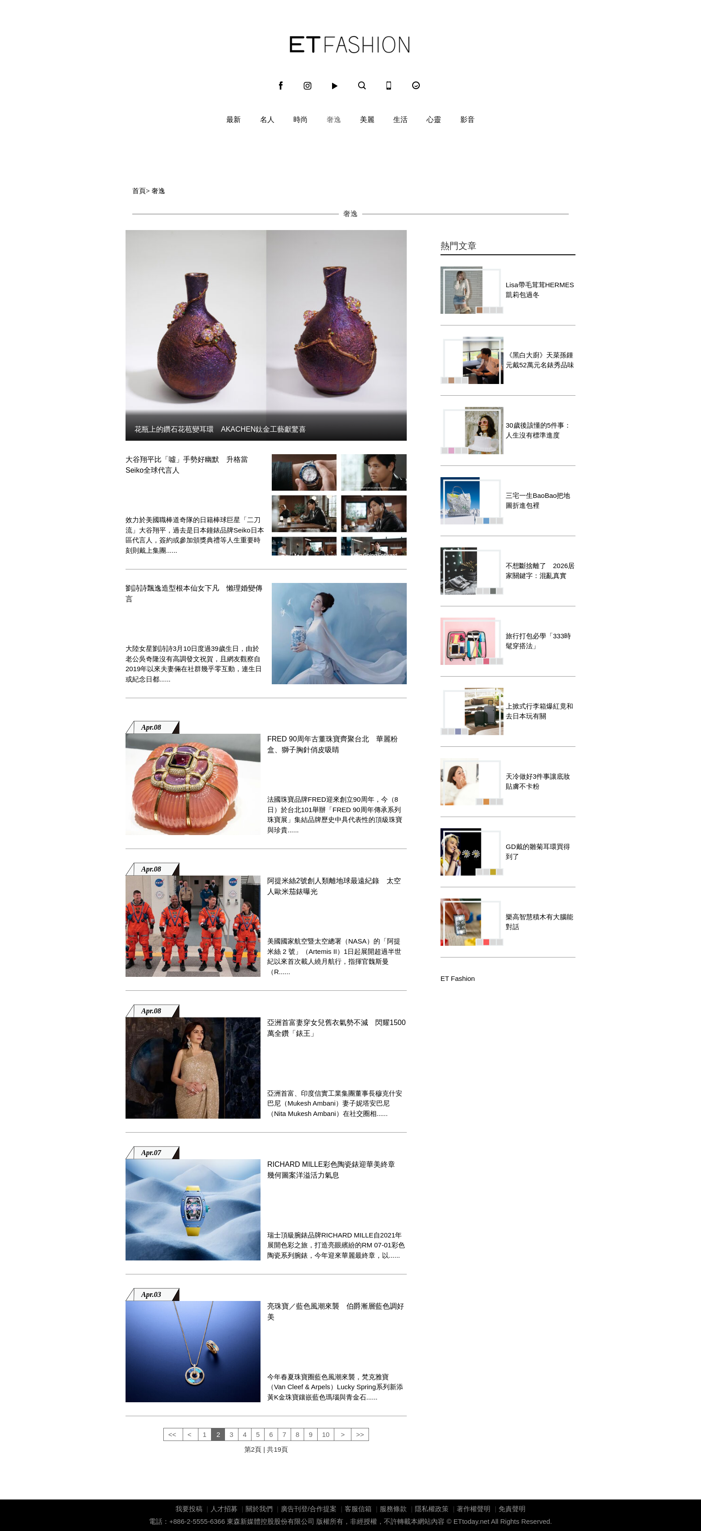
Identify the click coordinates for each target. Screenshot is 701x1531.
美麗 (367, 119)
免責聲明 (512, 1509)
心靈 (434, 119)
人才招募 (224, 1509)
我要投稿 (188, 1509)
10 (326, 1434)
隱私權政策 (432, 1509)
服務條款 (393, 1509)
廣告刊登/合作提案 (309, 1509)
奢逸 (334, 119)
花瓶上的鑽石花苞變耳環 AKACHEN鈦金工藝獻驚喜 (220, 429)
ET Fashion (349, 44)
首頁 (139, 190)
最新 (233, 119)
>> (360, 1434)
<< (173, 1434)
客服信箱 (358, 1509)
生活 (400, 119)
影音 (467, 119)
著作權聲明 (473, 1509)
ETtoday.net (472, 1521)
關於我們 (259, 1509)
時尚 (300, 119)
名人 (267, 119)
